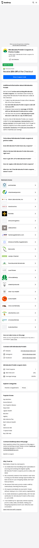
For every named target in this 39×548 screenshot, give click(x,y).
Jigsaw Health (7, 411)
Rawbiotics (14, 127)
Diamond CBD (7, 428)
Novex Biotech (7, 402)
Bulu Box (5, 413)
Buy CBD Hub (7, 433)
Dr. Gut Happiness (15, 121)
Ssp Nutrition (7, 399)
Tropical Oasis (7, 431)
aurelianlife (6, 127)
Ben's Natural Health (9, 422)
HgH (4, 425)
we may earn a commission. (20, 45)
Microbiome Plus (8, 419)
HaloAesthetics (26, 121)
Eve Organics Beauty (9, 405)
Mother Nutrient (8, 123)
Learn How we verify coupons (12, 509)
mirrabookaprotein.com (28, 351)
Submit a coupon (8, 454)
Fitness (24, 388)
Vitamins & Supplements (12, 388)
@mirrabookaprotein (29, 354)
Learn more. (14, 339)
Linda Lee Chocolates (26, 127)
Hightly (5, 416)
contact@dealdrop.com (10, 450)
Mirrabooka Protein (9, 68)
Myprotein (6, 408)
